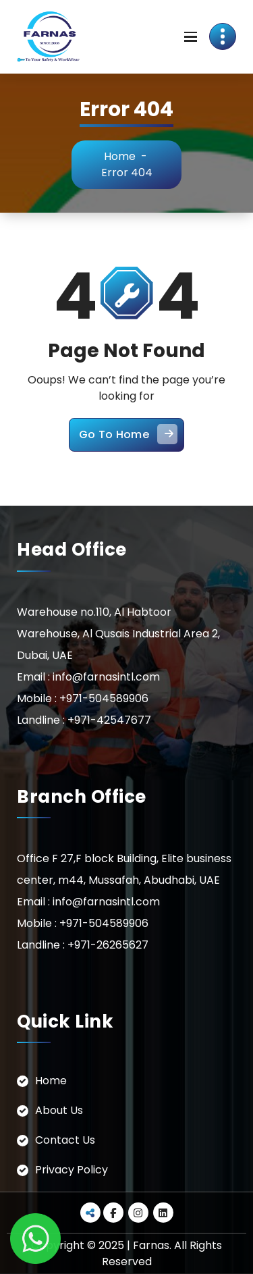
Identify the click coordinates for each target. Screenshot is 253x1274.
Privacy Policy (71, 1169)
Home (120, 156)
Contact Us (65, 1140)
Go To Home (128, 434)
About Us (59, 1110)
